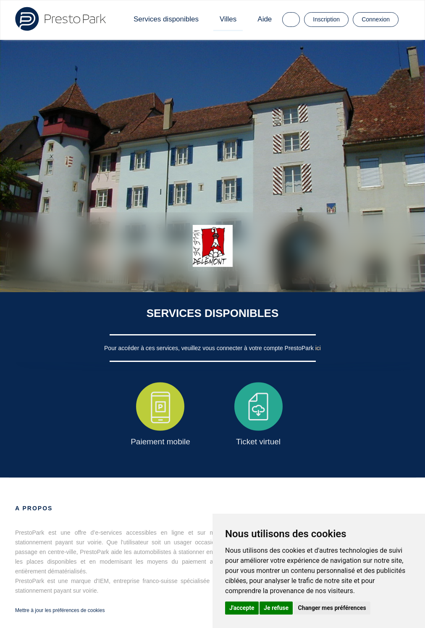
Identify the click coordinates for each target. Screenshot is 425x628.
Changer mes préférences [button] (332, 607)
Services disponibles (166, 19)
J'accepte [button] (241, 607)
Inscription (326, 19)
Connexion (376, 19)
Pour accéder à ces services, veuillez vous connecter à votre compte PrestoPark (209, 348)
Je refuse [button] (276, 607)
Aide (264, 19)
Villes (228, 19)
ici (318, 348)
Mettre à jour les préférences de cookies (60, 610)
